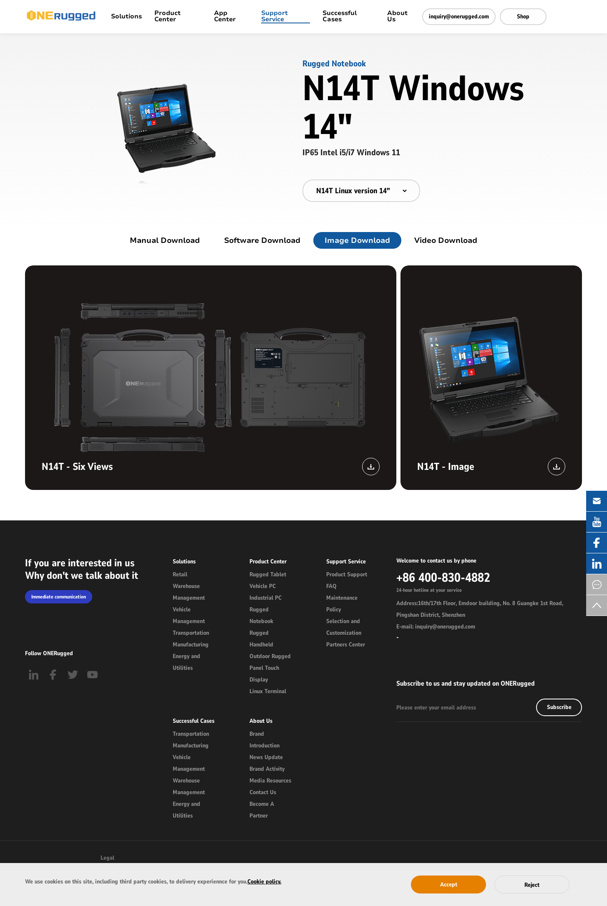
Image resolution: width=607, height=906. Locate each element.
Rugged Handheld (261, 639)
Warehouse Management (189, 592)
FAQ (331, 586)
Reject (531, 885)
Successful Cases (339, 16)
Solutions (126, 16)
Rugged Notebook (261, 615)
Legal (107, 858)
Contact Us (262, 792)
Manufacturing (191, 645)
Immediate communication (58, 596)
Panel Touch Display (264, 674)
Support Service (274, 16)
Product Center (167, 16)
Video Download (445, 240)
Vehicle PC (262, 586)
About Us (397, 16)
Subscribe (559, 707)
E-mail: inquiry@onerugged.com (435, 627)
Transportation (191, 633)
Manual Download (165, 240)
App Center (225, 16)
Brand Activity (267, 769)
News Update (266, 757)
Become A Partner (261, 810)
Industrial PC (265, 598)
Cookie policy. (264, 882)
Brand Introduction (264, 740)
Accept (448, 884)
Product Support (346, 574)
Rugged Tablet (267, 574)
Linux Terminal (267, 691)
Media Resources (270, 781)
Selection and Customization (343, 627)
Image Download (357, 240)
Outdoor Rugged (270, 656)
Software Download (262, 240)
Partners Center (345, 645)
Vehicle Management (189, 615)
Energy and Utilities (186, 662)
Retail (180, 574)
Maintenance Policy (342, 603)
